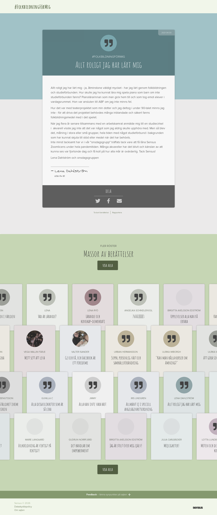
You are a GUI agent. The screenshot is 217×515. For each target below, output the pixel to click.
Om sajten (19, 510)
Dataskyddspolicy (23, 506)
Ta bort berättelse (101, 212)
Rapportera (117, 212)
